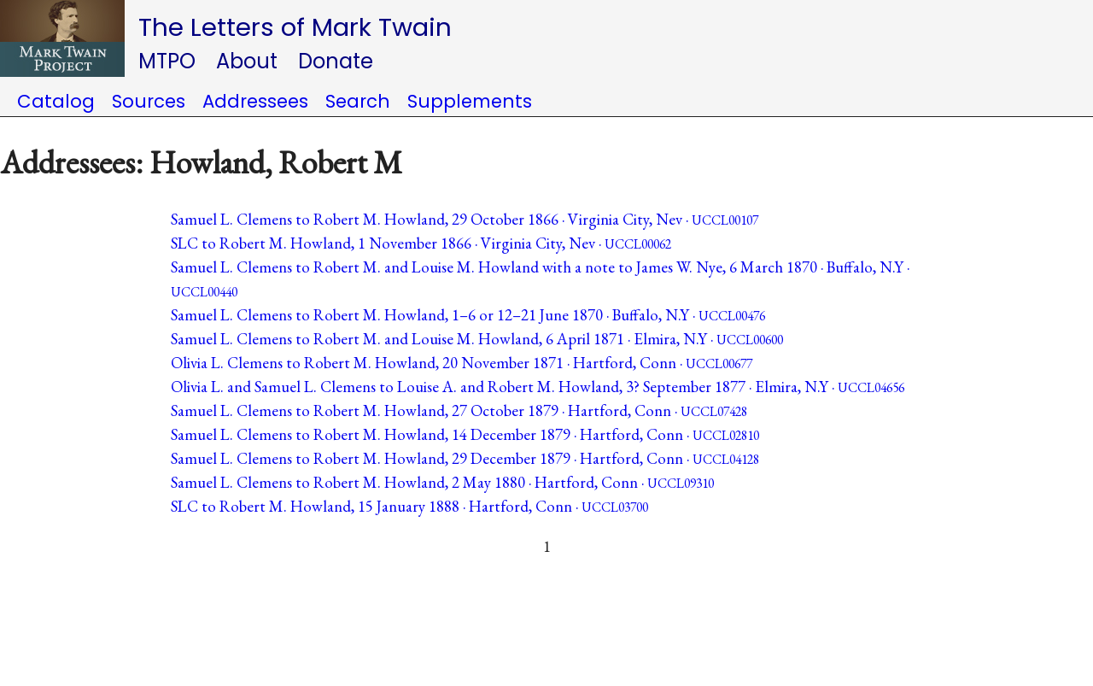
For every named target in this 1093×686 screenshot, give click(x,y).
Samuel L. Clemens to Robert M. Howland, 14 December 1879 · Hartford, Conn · (465, 434)
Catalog (56, 101)
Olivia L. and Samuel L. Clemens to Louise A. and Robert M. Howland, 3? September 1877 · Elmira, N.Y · (537, 386)
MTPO (167, 61)
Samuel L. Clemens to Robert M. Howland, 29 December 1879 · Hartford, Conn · (465, 458)
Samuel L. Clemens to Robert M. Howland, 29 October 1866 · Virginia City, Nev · (464, 219)
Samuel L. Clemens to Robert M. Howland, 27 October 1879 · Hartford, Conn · (459, 410)
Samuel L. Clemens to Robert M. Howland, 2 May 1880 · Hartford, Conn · (442, 482)
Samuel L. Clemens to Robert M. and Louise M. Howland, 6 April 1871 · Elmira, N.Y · (477, 338)
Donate (335, 61)
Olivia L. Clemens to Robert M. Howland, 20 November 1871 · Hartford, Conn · (461, 362)
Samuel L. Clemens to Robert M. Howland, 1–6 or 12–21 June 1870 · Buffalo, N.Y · (468, 314)
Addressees (255, 101)
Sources (148, 101)
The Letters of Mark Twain (295, 26)
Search (357, 101)
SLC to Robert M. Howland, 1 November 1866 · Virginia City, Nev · (421, 243)
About (247, 61)
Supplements (469, 101)
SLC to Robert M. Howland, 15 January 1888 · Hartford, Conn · (409, 506)
